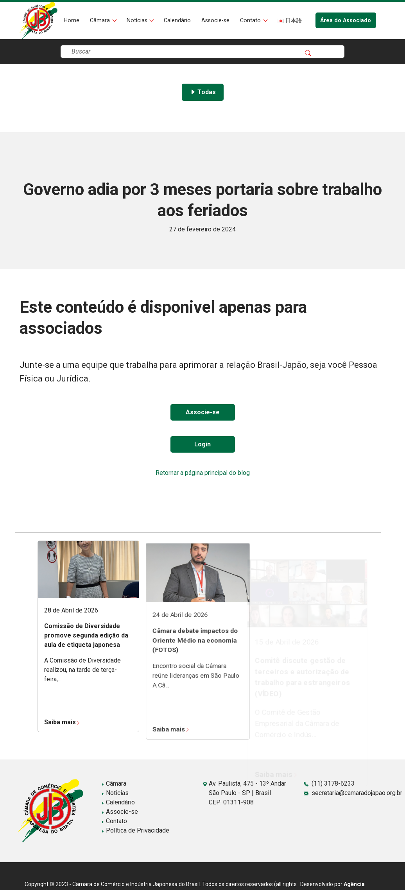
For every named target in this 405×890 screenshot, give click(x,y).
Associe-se (215, 20)
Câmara (100, 20)
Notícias (138, 20)
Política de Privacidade (135, 830)
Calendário (177, 20)
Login (202, 444)
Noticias (115, 793)
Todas (203, 92)
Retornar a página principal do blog (203, 472)
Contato (251, 20)
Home (71, 20)
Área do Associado (345, 20)
